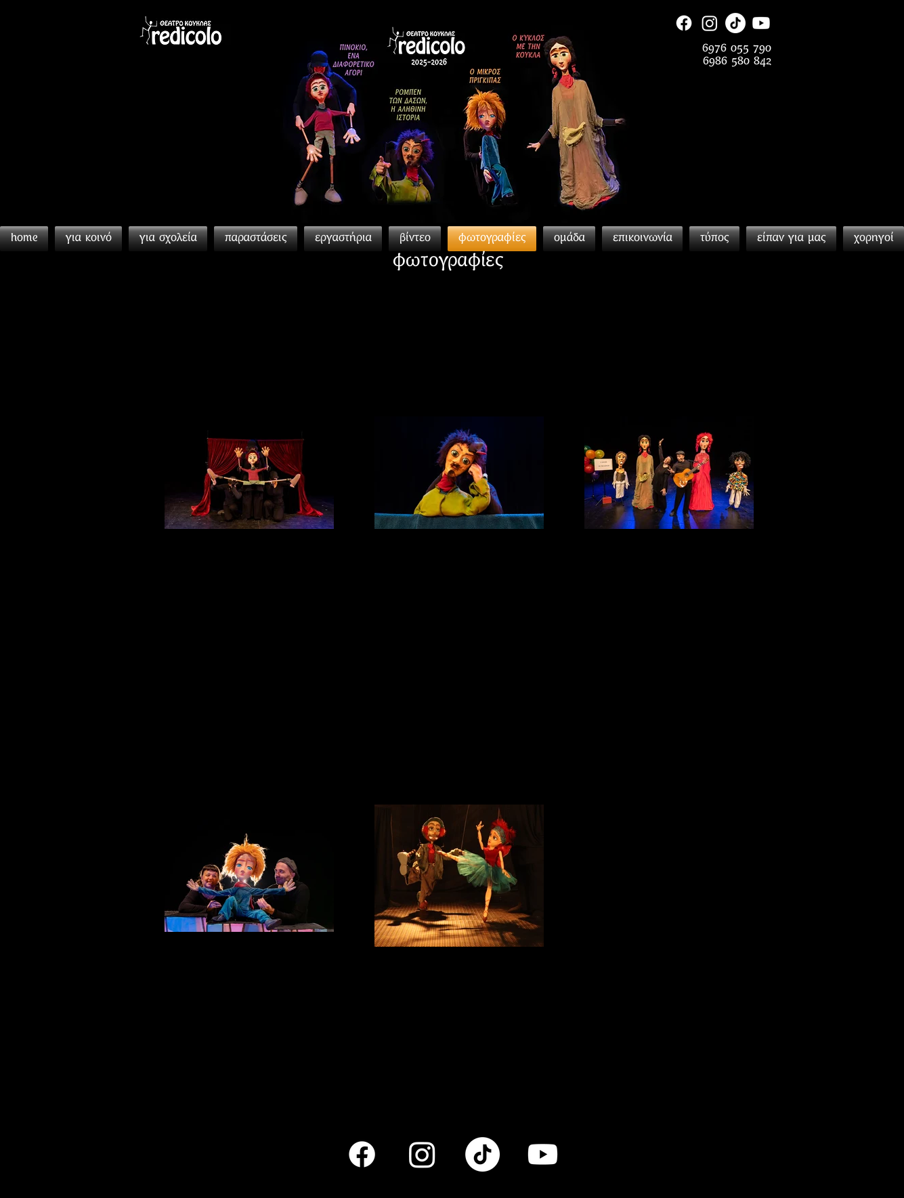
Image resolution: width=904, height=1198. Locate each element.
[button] (714, 238)
